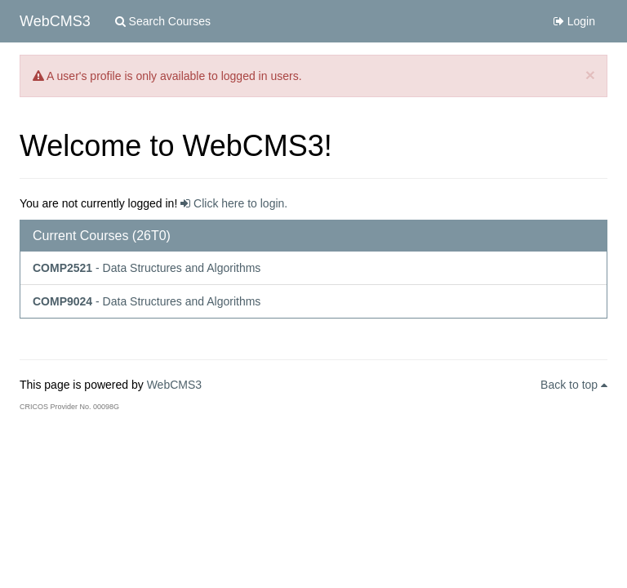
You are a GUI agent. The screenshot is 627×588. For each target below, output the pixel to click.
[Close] (590, 74)
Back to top (573, 384)
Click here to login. (233, 203)
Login (574, 21)
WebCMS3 (55, 21)
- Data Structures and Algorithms (146, 267)
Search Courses (163, 21)
